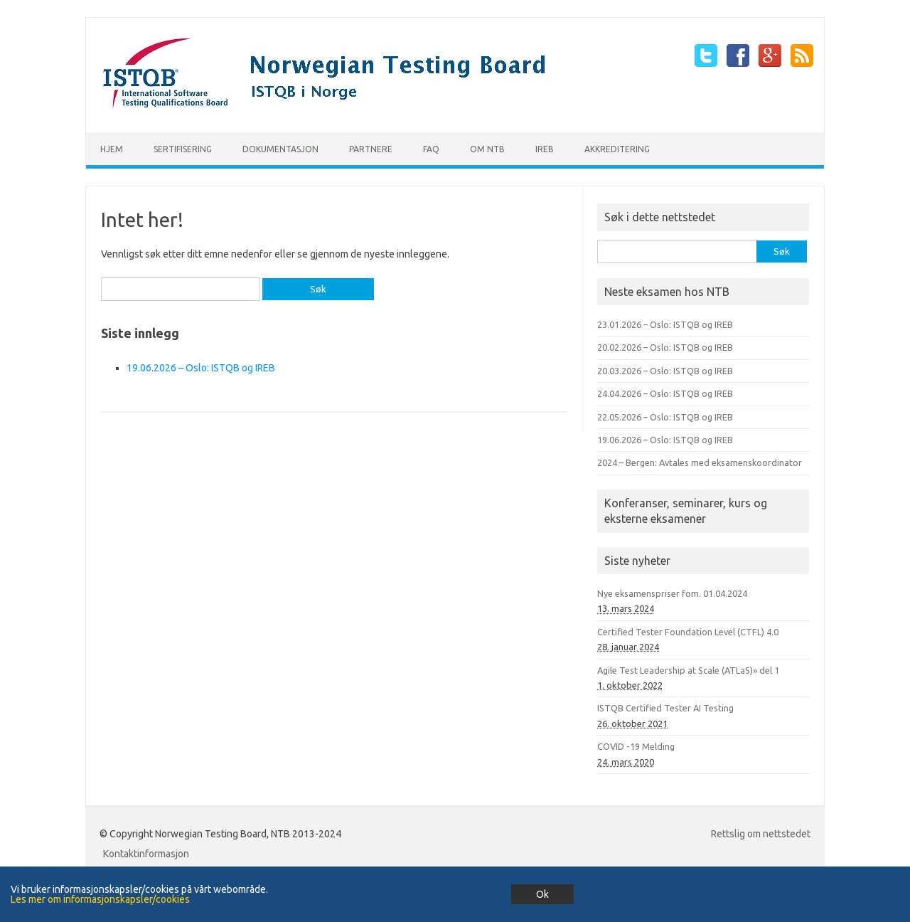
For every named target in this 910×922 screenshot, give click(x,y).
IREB (544, 149)
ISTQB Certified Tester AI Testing (665, 708)
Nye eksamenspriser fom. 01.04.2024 (672, 593)
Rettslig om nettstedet (760, 833)
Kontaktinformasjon (146, 853)
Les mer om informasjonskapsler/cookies (100, 899)
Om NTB (487, 149)
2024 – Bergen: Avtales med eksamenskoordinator (699, 462)
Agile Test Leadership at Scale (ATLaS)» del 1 (688, 670)
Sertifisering (183, 149)
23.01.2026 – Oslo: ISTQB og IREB (665, 324)
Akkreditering (617, 149)
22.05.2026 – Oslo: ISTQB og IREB (665, 417)
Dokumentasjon (280, 149)
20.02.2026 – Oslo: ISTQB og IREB (665, 347)
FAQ (431, 149)
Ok (542, 894)
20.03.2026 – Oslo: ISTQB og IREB (665, 371)
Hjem (111, 149)
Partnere (370, 149)
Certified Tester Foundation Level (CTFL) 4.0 (687, 632)
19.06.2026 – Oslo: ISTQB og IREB (201, 367)
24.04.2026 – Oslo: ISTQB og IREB (665, 393)
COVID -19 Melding (636, 746)
